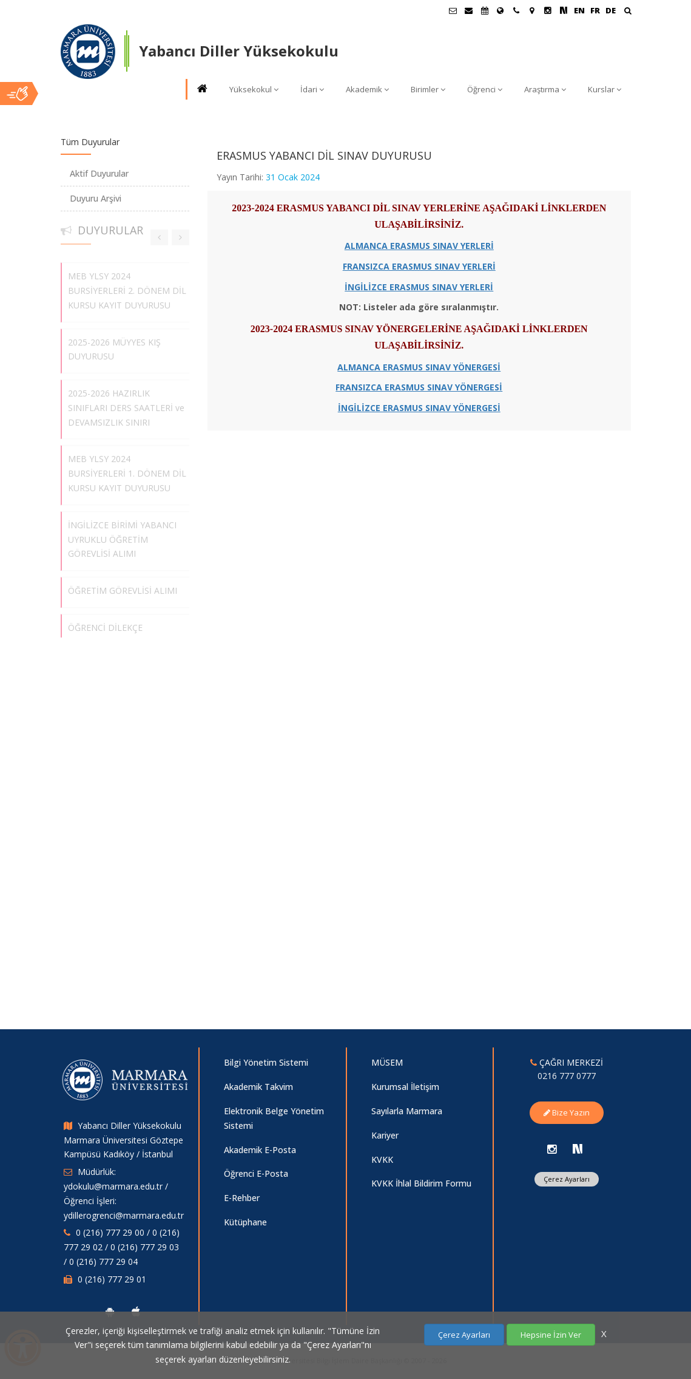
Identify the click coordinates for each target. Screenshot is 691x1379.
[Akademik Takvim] (485, 10)
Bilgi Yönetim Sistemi (266, 1062)
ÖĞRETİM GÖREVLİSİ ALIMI (122, 586)
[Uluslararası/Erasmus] (500, 10)
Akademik (367, 89)
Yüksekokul (253, 89)
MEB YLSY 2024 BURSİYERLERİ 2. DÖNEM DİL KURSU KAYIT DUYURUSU (127, 286)
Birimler (428, 89)
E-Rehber (242, 1198)
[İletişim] (516, 10)
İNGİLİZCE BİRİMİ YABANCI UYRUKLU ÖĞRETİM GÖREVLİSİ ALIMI (122, 535)
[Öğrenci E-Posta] (453, 10)
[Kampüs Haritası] (532, 10)
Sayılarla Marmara (406, 1111)
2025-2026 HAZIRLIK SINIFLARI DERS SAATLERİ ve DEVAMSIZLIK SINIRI (126, 403)
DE (610, 10)
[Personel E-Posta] (469, 10)
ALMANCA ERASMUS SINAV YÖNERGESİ (419, 367)
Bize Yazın (567, 1112)
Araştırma (545, 89)
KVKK (382, 1159)
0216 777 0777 (567, 1075)
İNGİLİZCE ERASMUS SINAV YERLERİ (419, 287)
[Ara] (627, 12)
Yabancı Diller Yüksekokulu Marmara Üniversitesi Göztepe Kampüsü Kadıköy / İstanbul (123, 1140)
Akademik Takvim (258, 1086)
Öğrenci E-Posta (256, 1173)
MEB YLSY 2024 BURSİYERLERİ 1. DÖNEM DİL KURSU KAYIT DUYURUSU (127, 469)
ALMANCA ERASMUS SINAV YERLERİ (419, 245)
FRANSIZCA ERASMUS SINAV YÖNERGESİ (418, 387)
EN (579, 10)
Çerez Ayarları (567, 1178)
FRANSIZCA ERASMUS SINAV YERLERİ (419, 266)
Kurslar (604, 89)
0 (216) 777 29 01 (112, 1279)
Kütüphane (245, 1222)
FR (595, 10)
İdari (312, 89)
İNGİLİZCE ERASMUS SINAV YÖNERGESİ (419, 408)
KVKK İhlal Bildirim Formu (421, 1183)
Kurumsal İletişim (405, 1086)
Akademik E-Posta (260, 1150)
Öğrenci (484, 89)
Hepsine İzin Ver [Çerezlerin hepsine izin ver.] (551, 1334)
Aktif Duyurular (99, 173)
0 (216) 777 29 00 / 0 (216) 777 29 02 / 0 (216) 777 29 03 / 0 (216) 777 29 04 (122, 1247)
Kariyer (385, 1135)
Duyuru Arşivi (95, 198)
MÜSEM (387, 1062)
